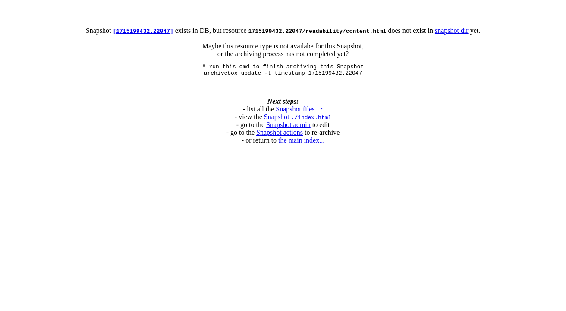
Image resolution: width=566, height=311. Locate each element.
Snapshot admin (288, 127)
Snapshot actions (279, 135)
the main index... (301, 142)
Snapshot (297, 119)
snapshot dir (452, 30)
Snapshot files (299, 111)
